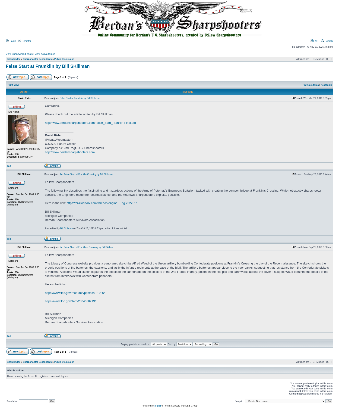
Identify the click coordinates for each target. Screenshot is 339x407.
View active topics (45, 54)
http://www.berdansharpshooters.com (70, 152)
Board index (13, 59)
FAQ (314, 41)
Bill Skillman (66, 228)
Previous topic (311, 85)
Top (9, 166)
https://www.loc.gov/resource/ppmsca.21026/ (75, 293)
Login (11, 41)
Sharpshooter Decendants (37, 59)
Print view (13, 85)
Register (24, 41)
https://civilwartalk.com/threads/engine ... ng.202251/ (102, 203)
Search (327, 41)
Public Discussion (64, 59)
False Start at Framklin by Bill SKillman (48, 66)
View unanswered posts (19, 54)
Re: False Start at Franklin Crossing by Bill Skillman (86, 174)
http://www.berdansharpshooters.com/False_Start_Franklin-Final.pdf (90, 122)
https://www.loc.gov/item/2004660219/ (70, 301)
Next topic (326, 85)
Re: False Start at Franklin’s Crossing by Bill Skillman (87, 247)
